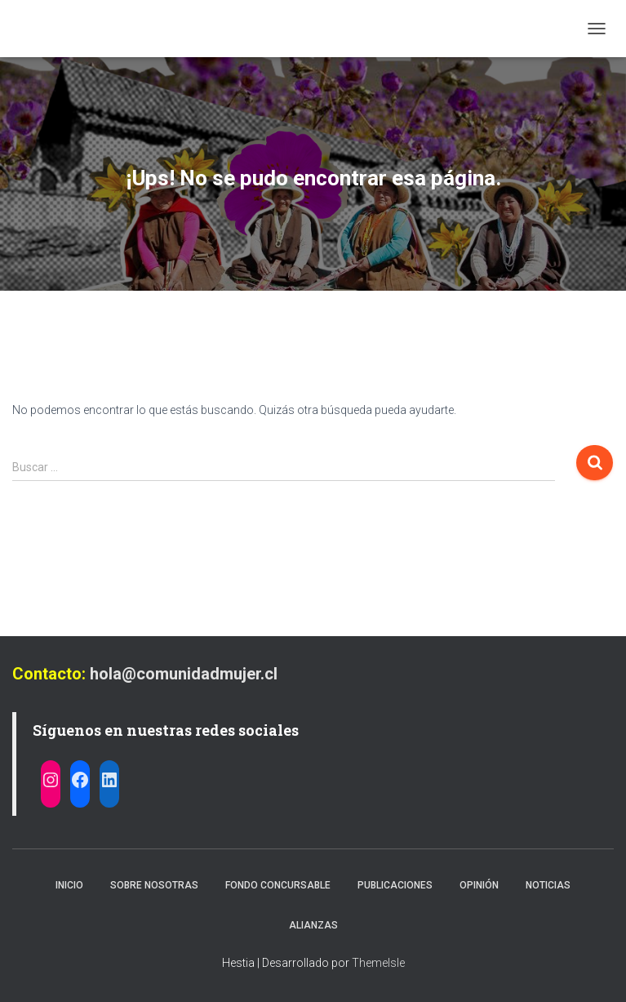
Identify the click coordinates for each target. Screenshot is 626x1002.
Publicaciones (395, 885)
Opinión (479, 885)
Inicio (69, 885)
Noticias (548, 885)
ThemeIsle (378, 962)
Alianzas (313, 925)
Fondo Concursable (278, 885)
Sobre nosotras (154, 885)
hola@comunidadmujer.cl (183, 674)
